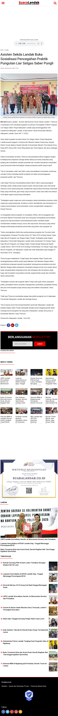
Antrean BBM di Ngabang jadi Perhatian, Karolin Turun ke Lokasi (36, 401)
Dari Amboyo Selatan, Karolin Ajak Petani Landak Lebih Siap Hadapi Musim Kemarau (21, 401)
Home (2, 50)
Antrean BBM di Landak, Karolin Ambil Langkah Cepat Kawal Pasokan (6, 420)
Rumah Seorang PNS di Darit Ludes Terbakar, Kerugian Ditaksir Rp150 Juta (36, 382)
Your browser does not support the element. (29, 43)
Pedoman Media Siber (38, 686)
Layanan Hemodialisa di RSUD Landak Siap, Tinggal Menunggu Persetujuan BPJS (21, 383)
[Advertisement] (29, 22)
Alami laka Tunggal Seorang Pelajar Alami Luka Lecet (23, 619)
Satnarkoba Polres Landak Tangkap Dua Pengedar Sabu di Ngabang (51, 381)
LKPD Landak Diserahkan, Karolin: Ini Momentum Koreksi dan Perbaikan (5, 382)
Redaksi (4, 686)
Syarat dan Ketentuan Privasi (19, 686)
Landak (7, 50)
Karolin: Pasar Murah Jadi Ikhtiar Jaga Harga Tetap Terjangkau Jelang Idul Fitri (51, 421)
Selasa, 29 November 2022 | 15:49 (9, 68)
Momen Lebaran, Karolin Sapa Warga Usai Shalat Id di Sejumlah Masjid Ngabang (51, 401)
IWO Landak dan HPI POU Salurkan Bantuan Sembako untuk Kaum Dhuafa (36, 421)
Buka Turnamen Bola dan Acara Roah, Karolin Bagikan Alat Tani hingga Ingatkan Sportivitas (6, 402)
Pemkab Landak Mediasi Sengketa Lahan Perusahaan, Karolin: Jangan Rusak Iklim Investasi (21, 422)
